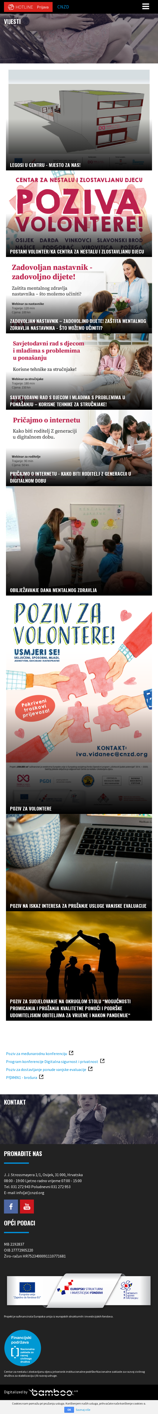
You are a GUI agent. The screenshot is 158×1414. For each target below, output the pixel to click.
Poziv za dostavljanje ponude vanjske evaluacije (46, 1069)
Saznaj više (83, 1410)
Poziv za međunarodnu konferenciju (36, 1053)
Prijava (43, 6)
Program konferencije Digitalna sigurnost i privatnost (52, 1061)
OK (69, 1410)
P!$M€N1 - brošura (21, 1077)
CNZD (63, 7)
